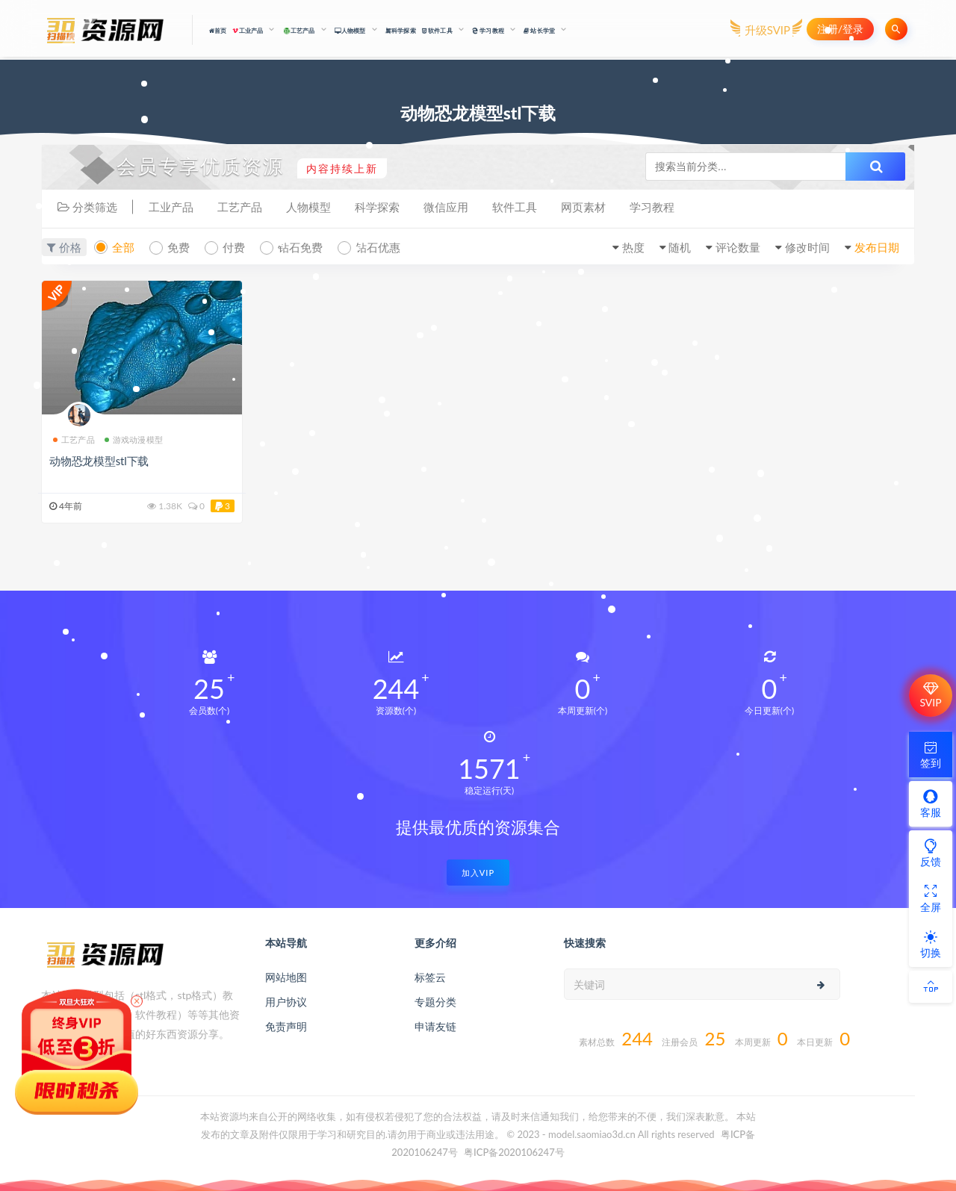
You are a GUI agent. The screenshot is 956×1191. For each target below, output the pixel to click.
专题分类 (435, 1001)
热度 (633, 247)
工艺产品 (239, 207)
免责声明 (286, 1026)
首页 (218, 30)
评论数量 (738, 247)
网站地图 (286, 977)
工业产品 (171, 207)
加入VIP (478, 872)
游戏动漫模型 (134, 439)
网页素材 (583, 207)
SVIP (930, 695)
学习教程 (652, 207)
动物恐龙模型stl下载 (99, 460)
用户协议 (286, 1001)
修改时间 (807, 247)
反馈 (930, 853)
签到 (930, 754)
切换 (930, 944)
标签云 (430, 977)
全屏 (930, 898)
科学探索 (400, 30)
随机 (679, 247)
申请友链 (435, 1026)
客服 (930, 803)
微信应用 (445, 207)
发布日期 (876, 247)
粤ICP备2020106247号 (514, 1152)
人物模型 (308, 207)
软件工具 (514, 207)
